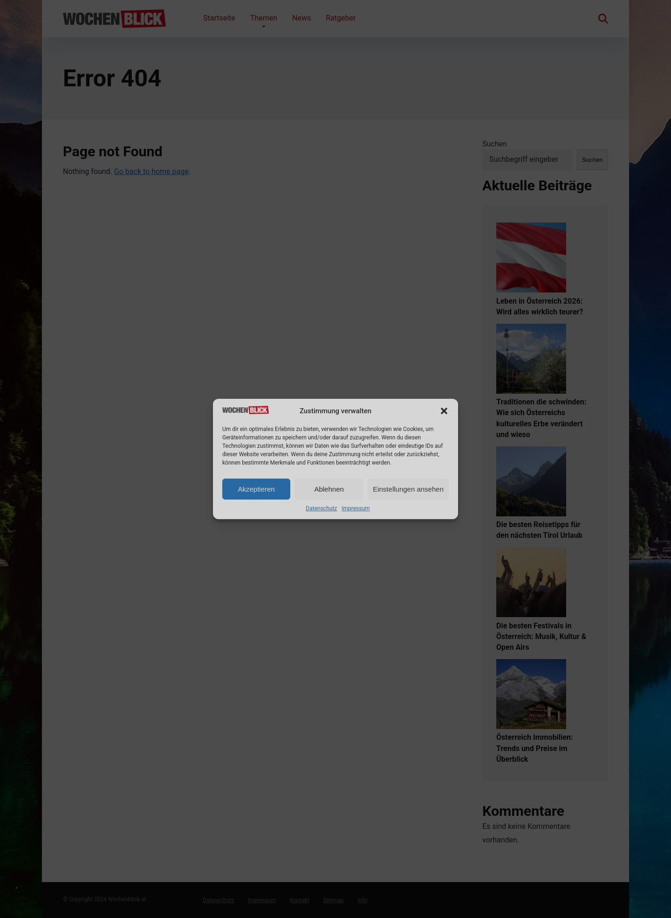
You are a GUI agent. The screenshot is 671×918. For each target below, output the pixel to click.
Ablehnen (328, 489)
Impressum (356, 508)
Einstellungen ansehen (408, 489)
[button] (444, 411)
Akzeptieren (256, 489)
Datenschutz (321, 508)
